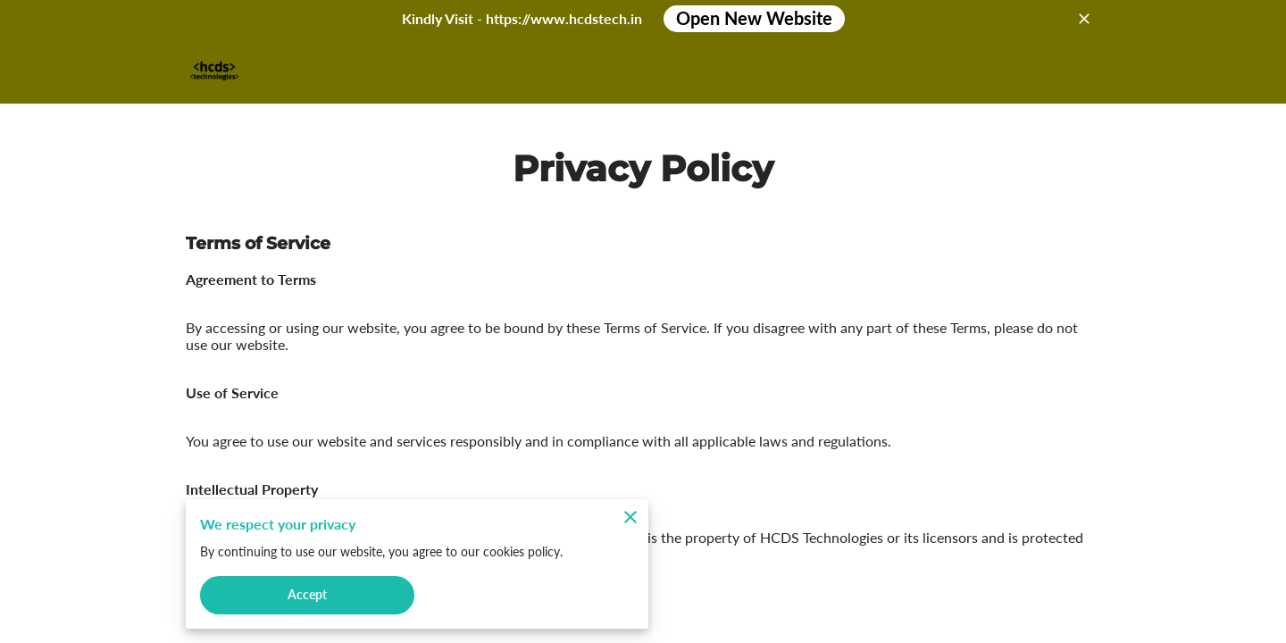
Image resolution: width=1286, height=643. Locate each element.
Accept (307, 592)
